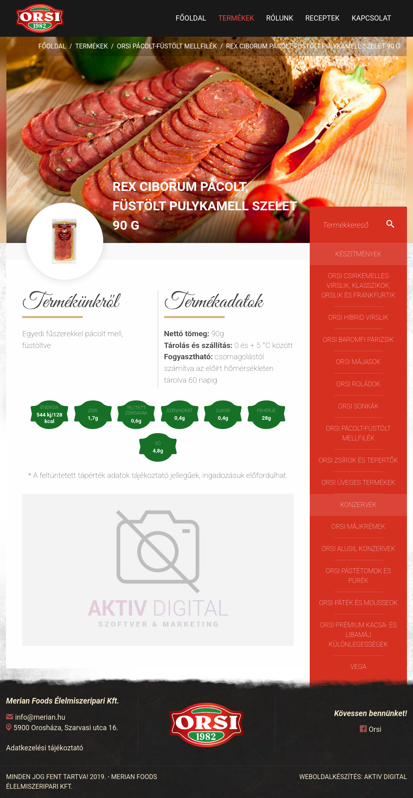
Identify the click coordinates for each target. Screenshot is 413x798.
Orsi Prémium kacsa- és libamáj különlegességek (358, 634)
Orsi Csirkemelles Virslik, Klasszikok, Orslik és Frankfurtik (358, 285)
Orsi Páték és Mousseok (358, 603)
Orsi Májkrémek (359, 526)
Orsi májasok (358, 362)
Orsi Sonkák (358, 406)
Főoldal (190, 18)
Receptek (322, 18)
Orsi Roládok (358, 384)
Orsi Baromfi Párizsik (358, 339)
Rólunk (279, 18)
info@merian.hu (40, 717)
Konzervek (358, 505)
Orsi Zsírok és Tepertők (358, 460)
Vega (358, 666)
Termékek (236, 18)
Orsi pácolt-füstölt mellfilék (167, 46)
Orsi (375, 729)
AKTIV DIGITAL (385, 777)
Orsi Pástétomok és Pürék (358, 575)
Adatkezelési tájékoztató (44, 748)
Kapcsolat (371, 18)
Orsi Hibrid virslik (358, 317)
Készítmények (358, 254)
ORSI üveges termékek (358, 482)
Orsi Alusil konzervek (358, 549)
